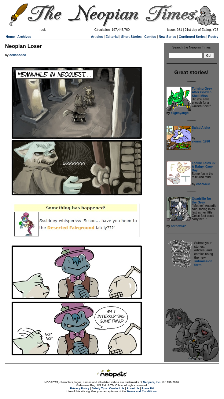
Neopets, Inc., (152, 382)
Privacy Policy (79, 388)
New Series (167, 36)
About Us (133, 388)
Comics (150, 36)
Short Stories (131, 36)
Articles (97, 36)
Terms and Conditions (142, 391)
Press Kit (147, 388)
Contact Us (116, 388)
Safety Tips (99, 388)
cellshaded (17, 55)
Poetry (213, 36)
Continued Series (192, 36)
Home (10, 36)
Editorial (112, 36)
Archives (24, 36)
